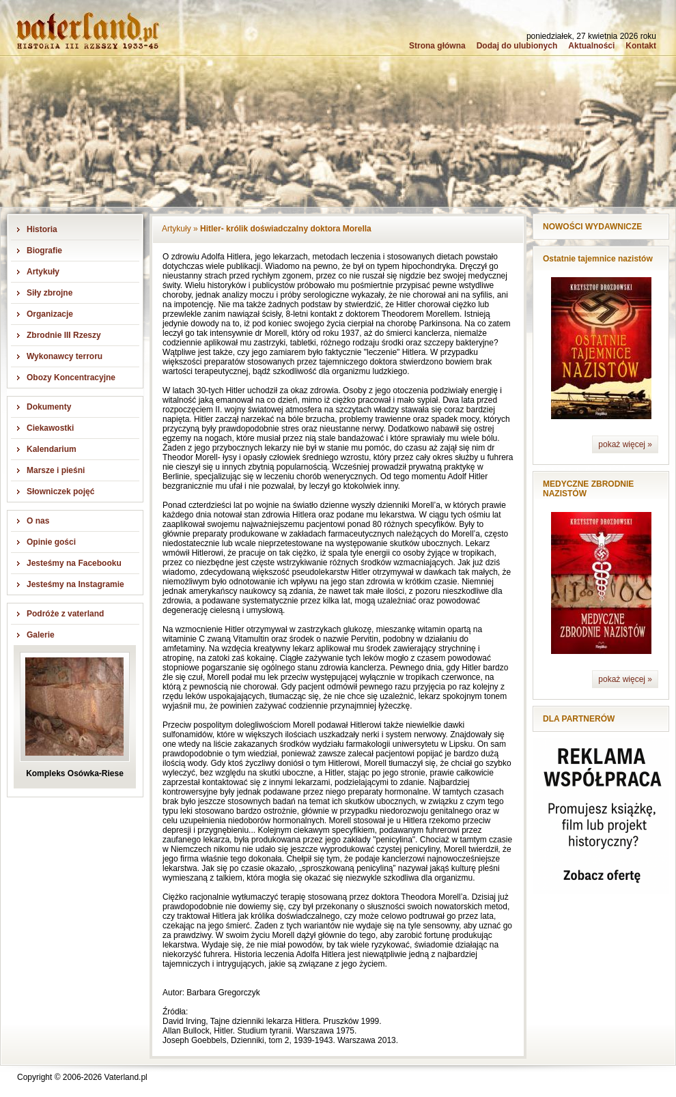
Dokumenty (49, 407)
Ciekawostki (50, 428)
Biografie (44, 250)
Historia (42, 229)
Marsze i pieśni (56, 470)
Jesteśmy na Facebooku (74, 563)
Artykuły (43, 271)
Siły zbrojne (49, 293)
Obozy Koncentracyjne (71, 377)
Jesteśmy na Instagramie (75, 584)
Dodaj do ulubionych (517, 46)
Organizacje (50, 314)
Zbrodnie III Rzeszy (64, 335)
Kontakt (640, 46)
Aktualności (591, 46)
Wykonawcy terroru (64, 356)
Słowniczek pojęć (60, 491)
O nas (38, 521)
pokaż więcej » (625, 444)
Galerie (41, 635)
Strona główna (437, 46)
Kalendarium (51, 449)
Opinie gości (51, 542)
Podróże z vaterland (65, 613)
